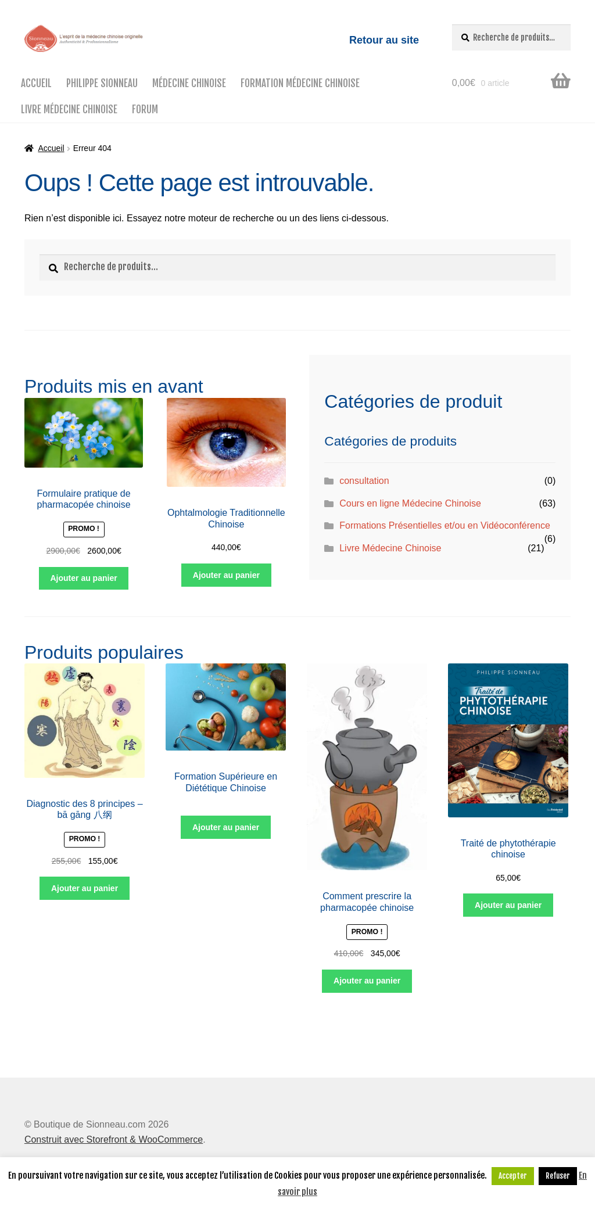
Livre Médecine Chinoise (69, 109)
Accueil (36, 83)
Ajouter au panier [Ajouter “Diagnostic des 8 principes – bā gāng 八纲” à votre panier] (84, 888)
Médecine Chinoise (189, 83)
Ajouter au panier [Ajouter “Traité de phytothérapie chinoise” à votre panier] (508, 905)
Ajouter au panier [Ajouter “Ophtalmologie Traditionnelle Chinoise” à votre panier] (226, 575)
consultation (364, 481)
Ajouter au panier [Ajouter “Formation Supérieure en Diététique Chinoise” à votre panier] (225, 827)
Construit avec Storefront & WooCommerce (113, 1139)
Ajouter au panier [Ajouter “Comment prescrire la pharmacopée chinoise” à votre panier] (367, 980)
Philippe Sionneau (102, 83)
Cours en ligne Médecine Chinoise (410, 503)
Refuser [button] (558, 1175)
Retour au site (384, 40)
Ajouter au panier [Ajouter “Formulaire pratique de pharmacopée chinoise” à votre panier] (84, 578)
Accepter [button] (513, 1175)
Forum (145, 109)
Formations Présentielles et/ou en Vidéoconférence (444, 525)
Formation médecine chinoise (300, 83)
